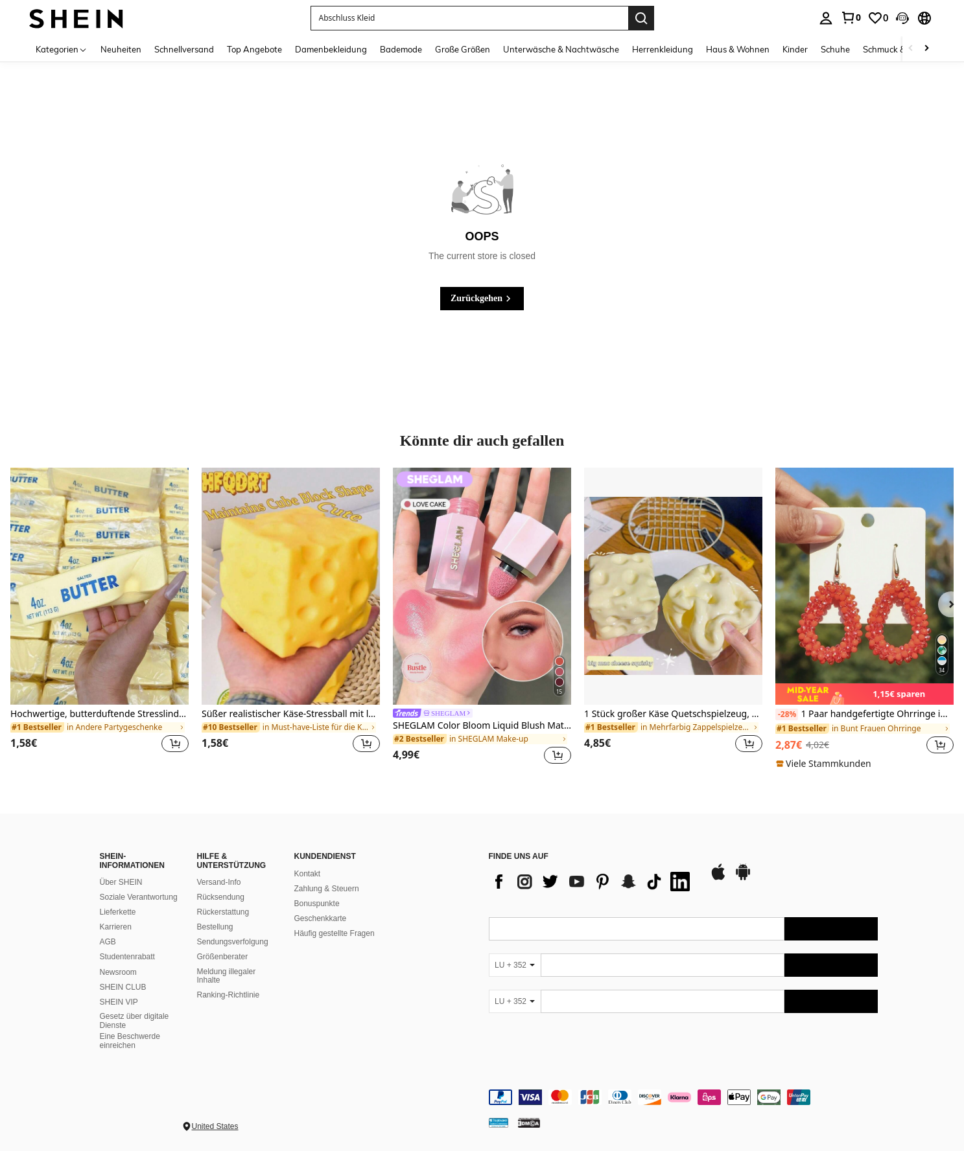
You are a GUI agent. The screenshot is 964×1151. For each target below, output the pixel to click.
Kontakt (307, 873)
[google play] (743, 878)
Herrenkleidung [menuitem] (662, 49)
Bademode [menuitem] (401, 49)
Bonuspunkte (317, 903)
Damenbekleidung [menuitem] (331, 49)
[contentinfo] (683, 1097)
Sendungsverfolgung (232, 941)
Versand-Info (219, 882)
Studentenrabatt (127, 956)
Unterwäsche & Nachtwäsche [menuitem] (561, 49)
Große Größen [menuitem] (462, 49)
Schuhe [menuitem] (835, 49)
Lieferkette (118, 912)
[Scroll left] (910, 49)
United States (215, 1126)
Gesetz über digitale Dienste (134, 1021)
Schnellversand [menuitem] (184, 49)
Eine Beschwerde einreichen (130, 1041)
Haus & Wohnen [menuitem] (738, 49)
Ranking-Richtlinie (228, 994)
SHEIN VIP (119, 1002)
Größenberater (222, 956)
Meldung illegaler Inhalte (226, 976)
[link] (850, 17)
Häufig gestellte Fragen (334, 933)
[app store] (718, 878)
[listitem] (99, 618)
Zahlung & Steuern (326, 888)
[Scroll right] (926, 49)
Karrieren (116, 926)
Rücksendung (220, 897)
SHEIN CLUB (123, 987)
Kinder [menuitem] (795, 49)
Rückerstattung (223, 912)
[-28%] (786, 714)
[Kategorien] (61, 49)
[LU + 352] (515, 965)
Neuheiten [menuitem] (120, 49)
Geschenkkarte (320, 918)
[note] (864, 693)
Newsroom (118, 972)
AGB (108, 941)
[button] (902, 18)
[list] (592, 881)
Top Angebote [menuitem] (254, 49)
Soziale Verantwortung (139, 897)
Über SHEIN (121, 882)
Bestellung (215, 926)
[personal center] (826, 18)
